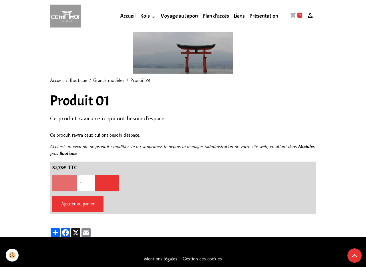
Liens (239, 16)
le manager (192, 146)
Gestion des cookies (202, 259)
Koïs (145, 16)
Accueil (128, 16)
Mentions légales (160, 259)
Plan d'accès (215, 16)
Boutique (78, 80)
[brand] (66, 16)
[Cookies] (12, 255)
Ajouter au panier (78, 204)
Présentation (263, 16)
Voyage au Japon (179, 16)
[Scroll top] (354, 255)
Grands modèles (108, 80)
